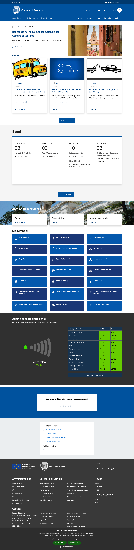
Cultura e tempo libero (47, 487)
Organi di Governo (18, 483)
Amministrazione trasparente (76, 513)
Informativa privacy (73, 516)
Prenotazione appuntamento (49, 513)
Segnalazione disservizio (47, 516)
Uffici (14, 490)
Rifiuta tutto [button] (74, 542)
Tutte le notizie (67, 121)
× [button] (132, 529)
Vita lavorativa (44, 490)
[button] (67, 547)
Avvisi (18, 83)
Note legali (70, 523)
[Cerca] (119, 10)
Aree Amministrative (18, 487)
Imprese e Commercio (46, 493)
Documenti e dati (17, 503)
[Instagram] (103, 10)
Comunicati (98, 487)
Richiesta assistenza (46, 523)
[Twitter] (93, 10)
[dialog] (67, 539)
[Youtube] (98, 10)
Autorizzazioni (71, 500)
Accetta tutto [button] (59, 542)
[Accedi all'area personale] (112, 2)
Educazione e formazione (75, 483)
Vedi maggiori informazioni (94, 375)
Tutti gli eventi (65, 194)
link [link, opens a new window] (85, 539)
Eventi (97, 502)
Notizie (18, 27)
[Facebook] (89, 10)
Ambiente (70, 493)
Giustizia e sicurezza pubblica (76, 487)
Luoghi (97, 499)
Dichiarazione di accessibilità (76, 526)
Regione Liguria (17, 2)
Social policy (71, 520)
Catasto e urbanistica (46, 497)
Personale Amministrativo (20, 500)
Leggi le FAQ (44, 520)
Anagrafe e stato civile (47, 483)
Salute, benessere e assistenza (77, 497)
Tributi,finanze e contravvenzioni (77, 490)
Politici (14, 497)
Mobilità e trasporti (46, 500)
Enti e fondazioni (17, 493)
